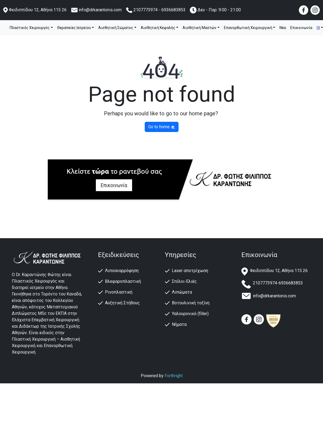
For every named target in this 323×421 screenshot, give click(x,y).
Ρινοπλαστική (118, 292)
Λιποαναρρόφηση (122, 270)
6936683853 (173, 9)
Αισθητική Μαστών (199, 28)
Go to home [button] (161, 126)
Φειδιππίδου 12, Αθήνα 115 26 (38, 9)
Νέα (283, 28)
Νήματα (179, 324)
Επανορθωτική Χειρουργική (248, 28)
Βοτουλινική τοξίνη (190, 302)
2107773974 (145, 9)
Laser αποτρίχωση (190, 270)
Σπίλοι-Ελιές (184, 281)
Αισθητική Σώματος (115, 28)
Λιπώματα (182, 292)
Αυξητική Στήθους (122, 302)
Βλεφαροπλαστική (123, 281)
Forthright (174, 375)
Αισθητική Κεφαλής (158, 28)
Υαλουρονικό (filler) (190, 313)
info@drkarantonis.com (100, 9)
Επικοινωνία (301, 28)
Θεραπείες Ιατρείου (74, 28)
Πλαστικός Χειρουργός (30, 28)
